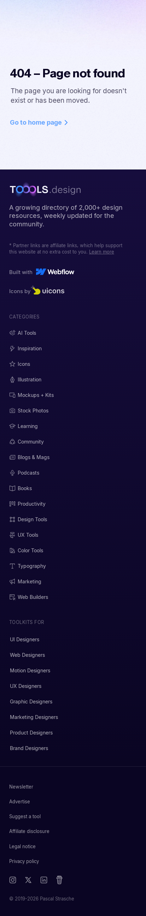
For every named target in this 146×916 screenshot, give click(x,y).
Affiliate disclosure (29, 831)
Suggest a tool (25, 816)
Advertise (19, 801)
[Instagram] (12, 880)
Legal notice (22, 846)
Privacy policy (24, 861)
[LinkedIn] (44, 880)
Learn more (101, 252)
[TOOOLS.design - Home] (47, 189)
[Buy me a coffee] (59, 880)
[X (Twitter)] (28, 880)
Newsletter (21, 787)
